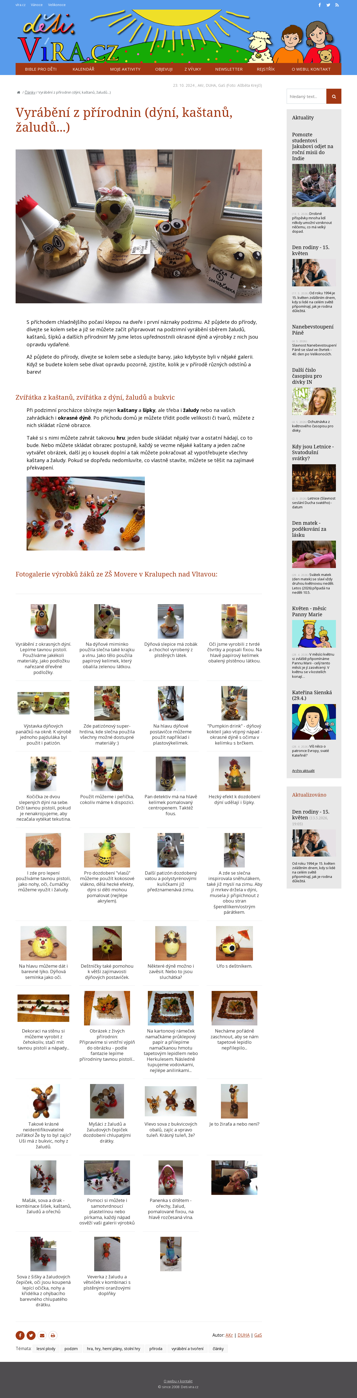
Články (30, 92)
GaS (221, 85)
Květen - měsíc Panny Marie (309, 611)
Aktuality (303, 117)
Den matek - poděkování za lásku (309, 529)
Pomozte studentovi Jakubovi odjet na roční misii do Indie (312, 146)
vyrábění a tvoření (187, 1348)
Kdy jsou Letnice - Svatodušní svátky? (313, 452)
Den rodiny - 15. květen (310, 250)
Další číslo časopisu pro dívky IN (307, 376)
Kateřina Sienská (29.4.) (312, 695)
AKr (201, 85)
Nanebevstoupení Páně (312, 329)
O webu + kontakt (178, 1381)
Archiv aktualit (303, 770)
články (218, 1348)
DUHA (211, 85)
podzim (71, 1348)
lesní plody (46, 1348)
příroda (155, 1348)
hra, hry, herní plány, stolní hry (113, 1348)
